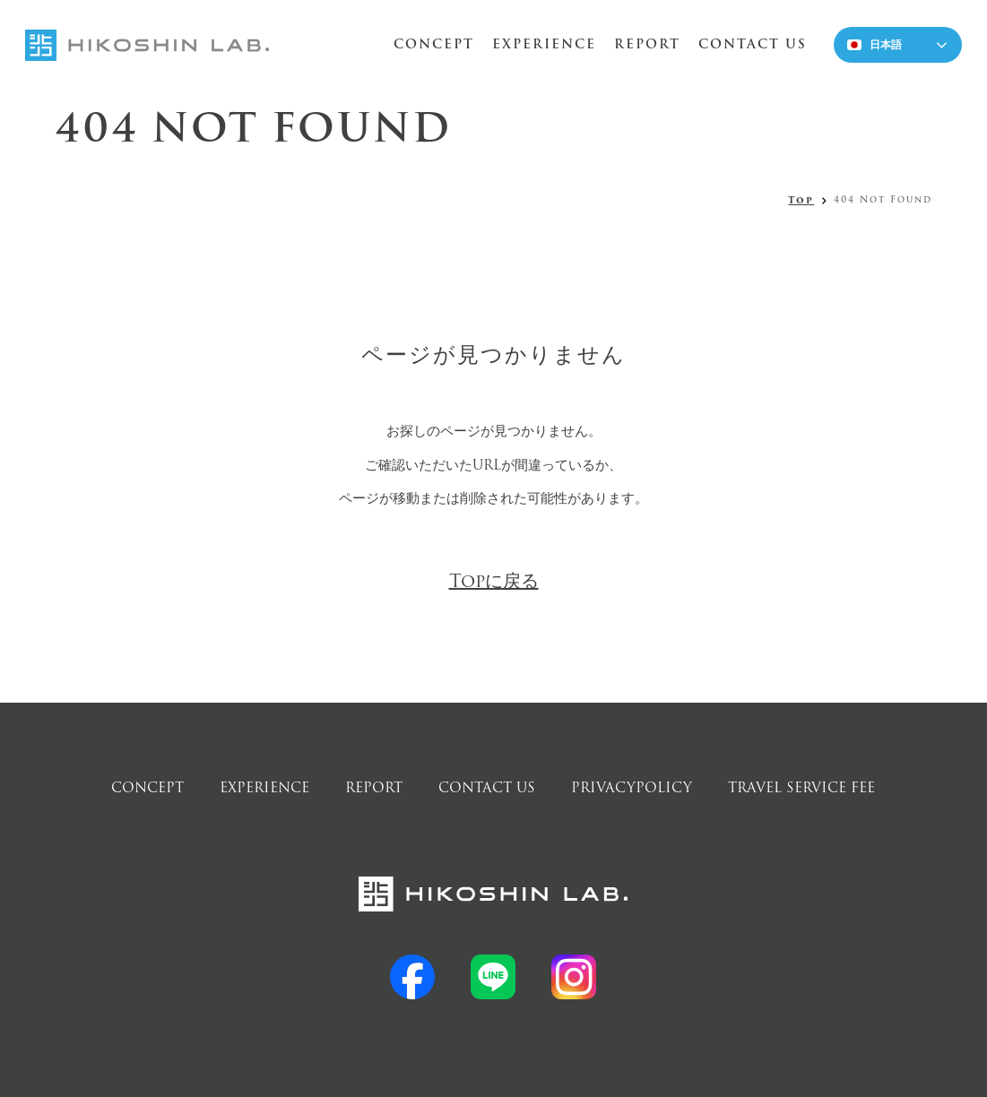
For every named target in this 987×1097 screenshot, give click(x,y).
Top (801, 200)
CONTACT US (752, 44)
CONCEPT (434, 44)
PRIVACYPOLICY (631, 788)
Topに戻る (494, 581)
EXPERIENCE (544, 44)
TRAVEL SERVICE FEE (801, 788)
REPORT (647, 44)
